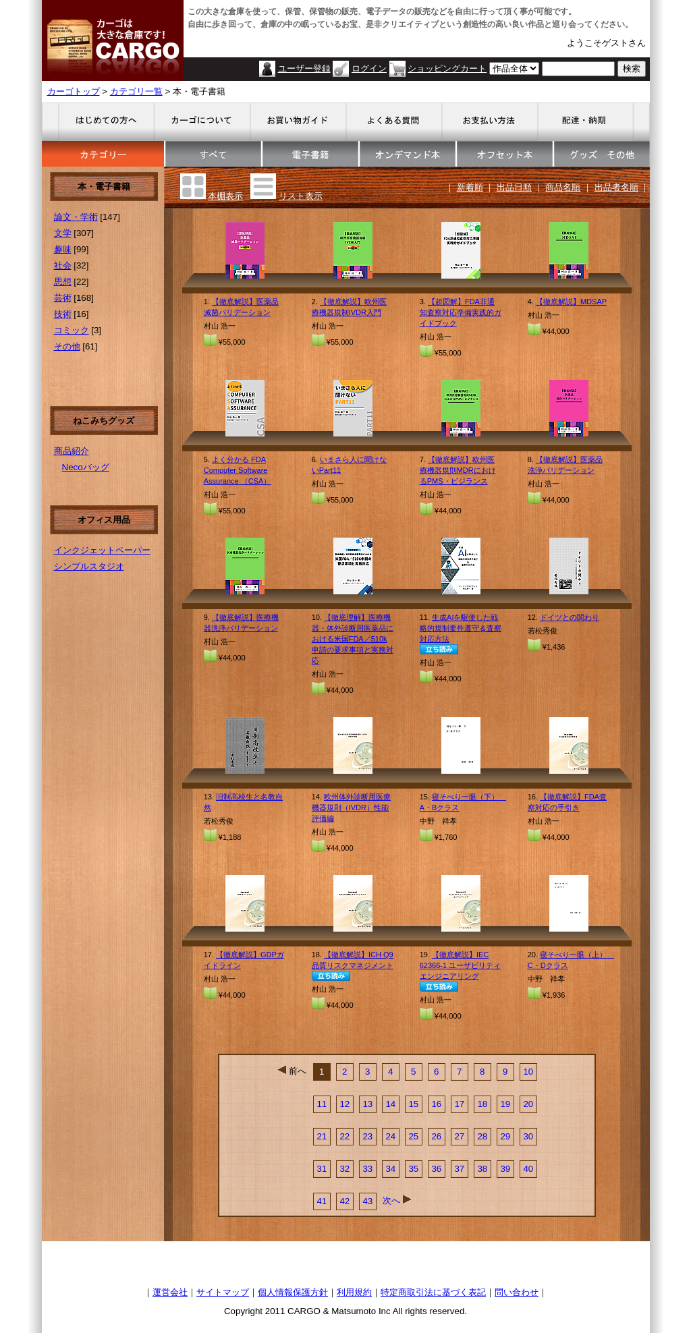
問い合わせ (516, 1292)
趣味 (63, 249)
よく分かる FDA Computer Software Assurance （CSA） (237, 470)
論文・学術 (76, 217)
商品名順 (562, 187)
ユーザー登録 (304, 68)
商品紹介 (71, 451)
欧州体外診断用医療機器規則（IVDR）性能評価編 (351, 807)
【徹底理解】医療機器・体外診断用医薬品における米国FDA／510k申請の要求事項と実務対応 (352, 638)
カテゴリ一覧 (136, 91)
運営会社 (170, 1292)
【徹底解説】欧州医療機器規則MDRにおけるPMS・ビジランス (458, 470)
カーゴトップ (73, 91)
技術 (63, 314)
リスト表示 (301, 196)
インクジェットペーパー (102, 550)
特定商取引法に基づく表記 (433, 1292)
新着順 (470, 187)
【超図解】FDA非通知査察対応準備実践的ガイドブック (460, 312)
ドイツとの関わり (569, 617)
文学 (63, 233)
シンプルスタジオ (89, 566)
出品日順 (514, 187)
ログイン (369, 68)
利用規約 (354, 1292)
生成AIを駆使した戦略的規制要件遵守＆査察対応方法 (460, 628)
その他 (67, 346)
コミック (71, 330)
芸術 (63, 298)
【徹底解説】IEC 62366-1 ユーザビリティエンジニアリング (460, 965)
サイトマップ (222, 1292)
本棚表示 (225, 196)
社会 (63, 265)
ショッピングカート (447, 68)
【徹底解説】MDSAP (571, 301)
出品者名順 (616, 187)
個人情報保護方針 (293, 1292)
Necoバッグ (85, 467)
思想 (63, 282)
